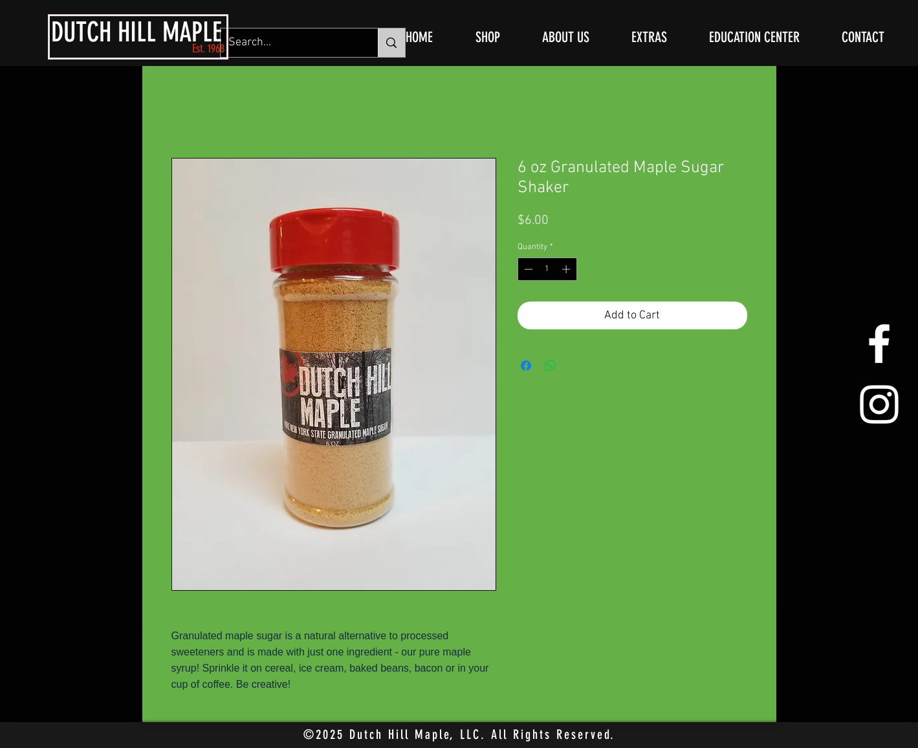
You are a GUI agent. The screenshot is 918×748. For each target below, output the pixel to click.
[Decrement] (527, 269)
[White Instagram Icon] (879, 404)
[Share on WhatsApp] (550, 365)
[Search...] (289, 42)
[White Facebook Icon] (879, 343)
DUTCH (81, 32)
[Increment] (567, 269)
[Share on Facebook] (526, 365)
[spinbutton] (547, 269)
